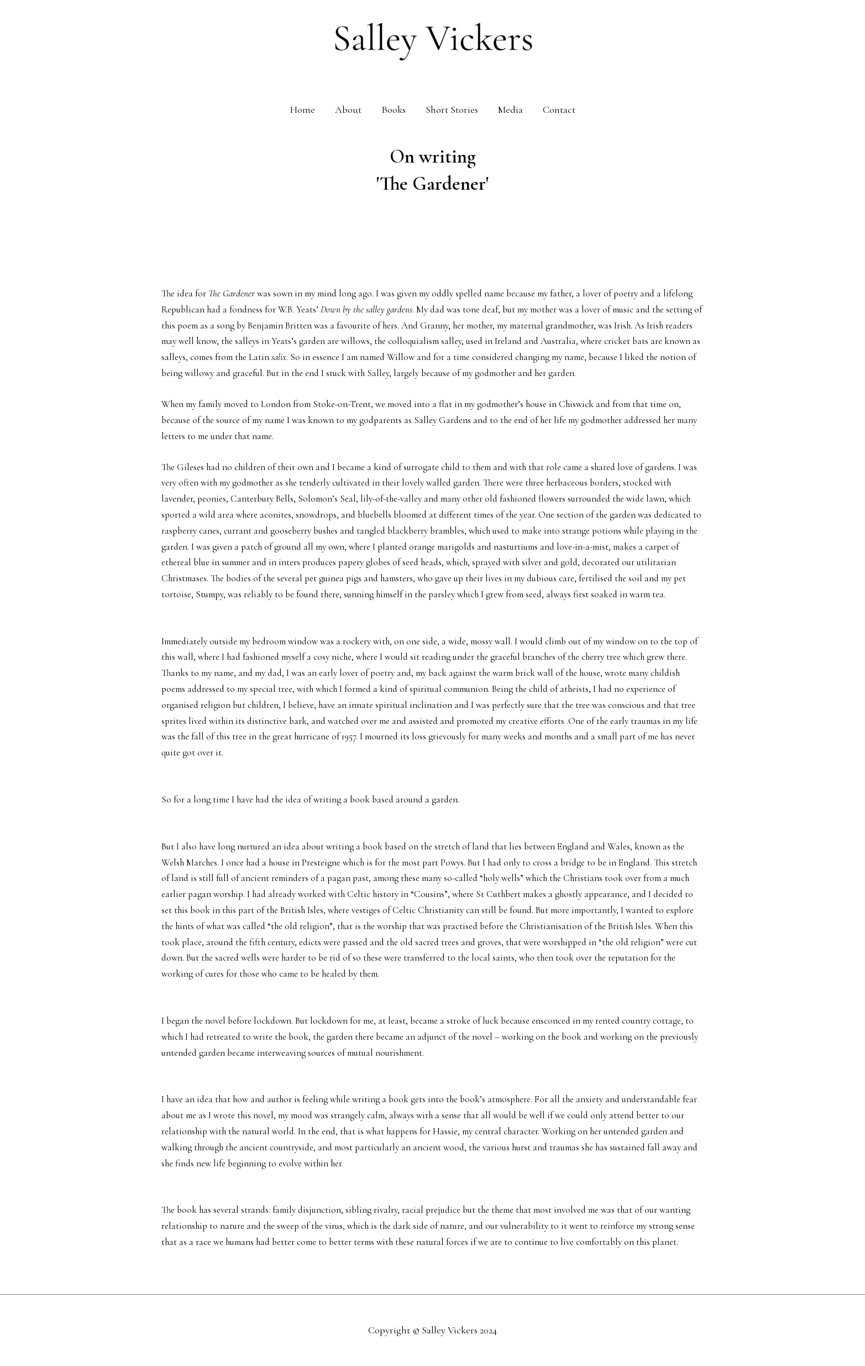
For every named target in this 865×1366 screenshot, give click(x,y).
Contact (559, 109)
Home (302, 109)
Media (510, 109)
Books (393, 109)
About (348, 109)
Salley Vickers (450, 1330)
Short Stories (452, 109)
